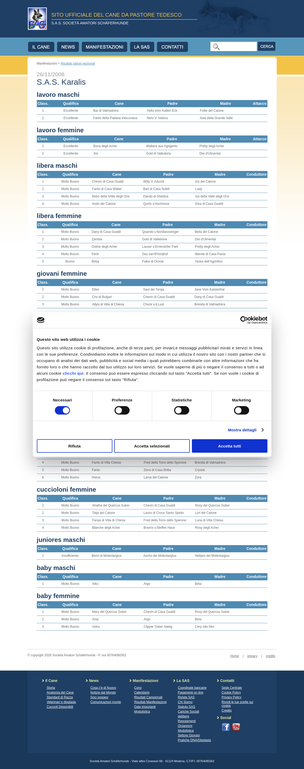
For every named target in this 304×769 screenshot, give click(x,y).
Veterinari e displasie (61, 702)
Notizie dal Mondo (103, 692)
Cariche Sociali (188, 711)
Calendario (141, 692)
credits (270, 656)
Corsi (138, 688)
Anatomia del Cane (60, 692)
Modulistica (142, 711)
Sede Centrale (232, 688)
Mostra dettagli (242, 430)
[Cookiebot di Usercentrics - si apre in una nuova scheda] (244, 320)
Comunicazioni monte (105, 702)
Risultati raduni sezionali (78, 63)
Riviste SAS (186, 697)
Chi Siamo (185, 702)
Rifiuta (74, 446)
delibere (183, 716)
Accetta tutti (229, 446)
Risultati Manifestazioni (150, 702)
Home (234, 656)
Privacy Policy (231, 697)
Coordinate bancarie (192, 688)
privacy (252, 656)
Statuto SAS (186, 707)
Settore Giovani (189, 735)
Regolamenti (187, 721)
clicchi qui (73, 373)
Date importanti (145, 707)
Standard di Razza (60, 697)
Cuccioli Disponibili (60, 707)
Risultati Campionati (148, 697)
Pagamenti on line (190, 692)
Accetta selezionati (152, 446)
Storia (51, 688)
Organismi (185, 726)
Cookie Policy (231, 692)
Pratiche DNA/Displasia (194, 740)
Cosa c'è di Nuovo (103, 688)
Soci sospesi (99, 697)
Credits (227, 710)
